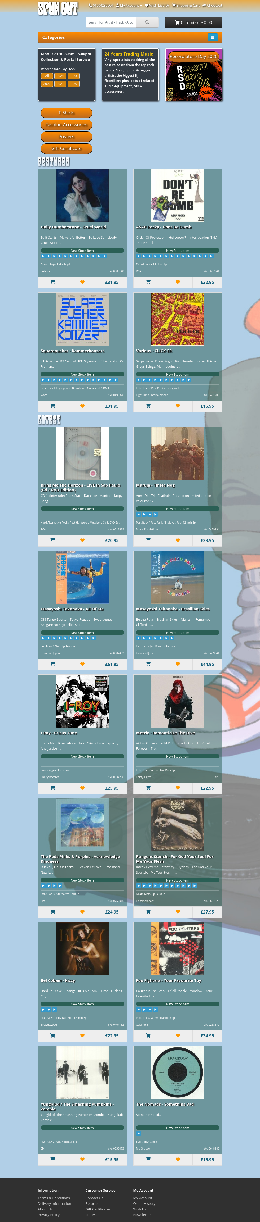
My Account (142, 1198)
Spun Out (58, 10)
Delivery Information (54, 1203)
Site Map (93, 1214)
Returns (92, 1203)
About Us (45, 1209)
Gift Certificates (98, 1209)
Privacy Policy (49, 1214)
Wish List (140, 1209)
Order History (144, 1203)
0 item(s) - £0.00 (193, 22)
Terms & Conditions (54, 1198)
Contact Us (94, 1198)
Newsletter (142, 1214)
